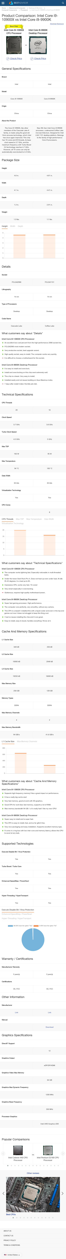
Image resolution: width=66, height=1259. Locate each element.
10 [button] (40, 1166)
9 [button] (36, 1166)
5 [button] (22, 1166)
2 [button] (11, 1166)
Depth (20, 226)
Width (12, 226)
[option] (33, 1153)
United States (12, 1255)
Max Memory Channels (27, 742)
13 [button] (51, 1166)
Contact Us (8, 1236)
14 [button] (54, 1166)
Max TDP (20, 519)
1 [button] (8, 1166)
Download (49, 1027)
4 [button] (18, 1166)
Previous (3, 1153)
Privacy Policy (10, 1240)
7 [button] (29, 1166)
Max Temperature (34, 519)
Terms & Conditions (12, 1245)
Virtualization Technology (13, 524)
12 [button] (47, 1166)
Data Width (49, 519)
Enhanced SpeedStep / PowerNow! (17, 914)
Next (63, 1153)
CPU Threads (7, 519)
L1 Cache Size (8, 742)
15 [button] (58, 1166)
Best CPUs (11, 1215)
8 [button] (33, 1166)
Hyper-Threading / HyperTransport (16, 919)
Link (16, 1012)
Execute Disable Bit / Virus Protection (18, 910)
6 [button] (26, 1166)
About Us (7, 1231)
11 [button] (44, 1166)
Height (5, 226)
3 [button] (15, 1166)
